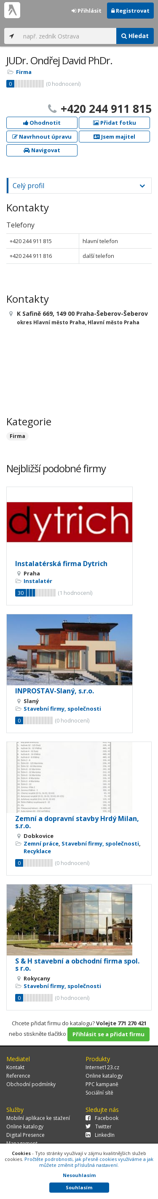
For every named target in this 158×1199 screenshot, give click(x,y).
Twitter (99, 1126)
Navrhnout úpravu (42, 136)
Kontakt (15, 1067)
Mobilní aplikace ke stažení (38, 1118)
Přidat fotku (114, 122)
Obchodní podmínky (31, 1084)
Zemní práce (41, 843)
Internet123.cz (102, 1067)
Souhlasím (79, 1187)
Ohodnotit (42, 122)
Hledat (135, 36)
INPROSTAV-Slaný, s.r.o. (54, 690)
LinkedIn (100, 1135)
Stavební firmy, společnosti (62, 708)
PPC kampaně (102, 1084)
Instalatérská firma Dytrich (61, 563)
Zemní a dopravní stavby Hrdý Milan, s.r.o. (77, 822)
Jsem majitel (114, 136)
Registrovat (130, 10)
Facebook (102, 1118)
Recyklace (37, 851)
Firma (24, 72)
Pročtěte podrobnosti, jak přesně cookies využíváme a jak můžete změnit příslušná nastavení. (88, 1162)
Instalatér (38, 581)
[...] (68, 36)
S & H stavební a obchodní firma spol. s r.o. (77, 964)
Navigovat (42, 150)
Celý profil (28, 185)
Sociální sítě (99, 1092)
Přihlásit (87, 10)
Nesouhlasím (79, 1175)
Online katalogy (104, 1075)
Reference (18, 1075)
